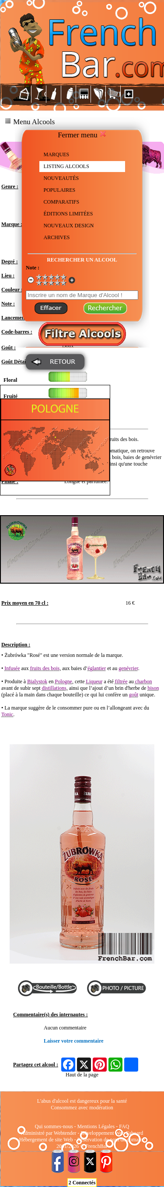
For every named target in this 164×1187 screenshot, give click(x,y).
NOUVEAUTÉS (61, 178)
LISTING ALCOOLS (66, 166)
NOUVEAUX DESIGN (69, 225)
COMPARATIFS (62, 202)
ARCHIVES (57, 237)
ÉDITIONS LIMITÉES (68, 214)
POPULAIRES (60, 190)
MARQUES (57, 154)
